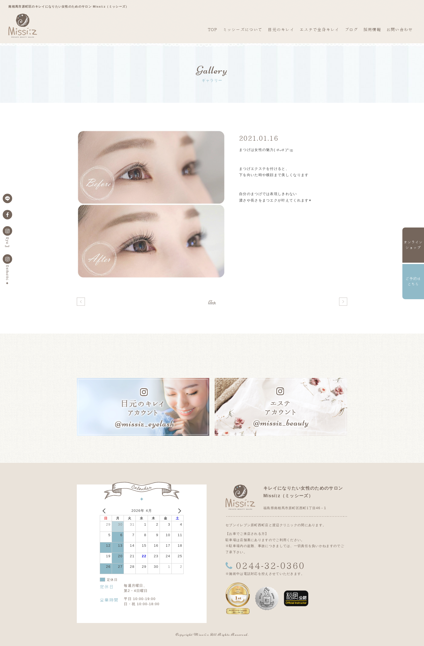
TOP (212, 30)
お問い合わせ (399, 30)
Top (212, 302)
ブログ (351, 30)
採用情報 (372, 30)
